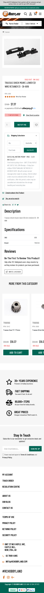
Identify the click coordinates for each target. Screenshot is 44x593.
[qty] (13, 143)
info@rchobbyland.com (14, 561)
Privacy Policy (7, 457)
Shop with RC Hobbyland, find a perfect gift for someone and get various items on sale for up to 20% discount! (22, 3)
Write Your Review (21, 97)
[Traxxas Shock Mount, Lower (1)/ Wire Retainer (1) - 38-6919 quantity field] (8, 124)
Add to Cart (16, 352)
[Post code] (13, 150)
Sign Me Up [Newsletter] (35, 449)
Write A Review (13, 272)
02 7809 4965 (9, 555)
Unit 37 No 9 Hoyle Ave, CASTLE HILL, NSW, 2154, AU (15, 547)
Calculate (30, 150)
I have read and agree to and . (19, 455)
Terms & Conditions (27, 454)
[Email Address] (15, 448)
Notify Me (22, 125)
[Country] (30, 143)
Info (34, 108)
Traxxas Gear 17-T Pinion (16, 326)
